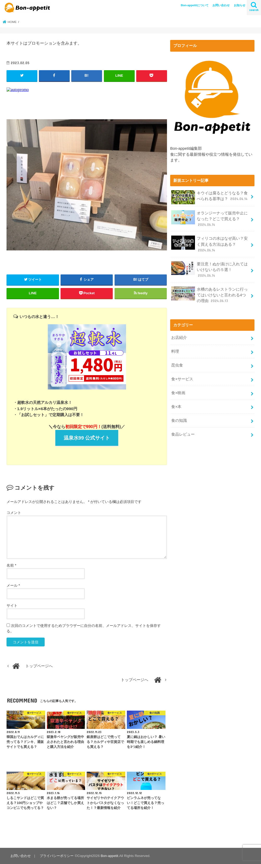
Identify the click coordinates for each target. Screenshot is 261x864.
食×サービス (182, 379)
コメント (14, 513)
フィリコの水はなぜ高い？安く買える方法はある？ (209, 244)
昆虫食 (177, 365)
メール (13, 585)
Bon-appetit (109, 856)
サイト (12, 605)
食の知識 (179, 420)
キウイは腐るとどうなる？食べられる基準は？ (209, 197)
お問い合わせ (221, 5)
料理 (175, 351)
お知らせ (239, 5)
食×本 (176, 407)
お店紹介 (179, 337)
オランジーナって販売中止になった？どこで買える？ (209, 218)
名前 (11, 565)
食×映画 (178, 393)
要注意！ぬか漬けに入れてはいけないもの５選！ (209, 269)
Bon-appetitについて (195, 5)
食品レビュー (183, 434)
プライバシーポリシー (57, 856)
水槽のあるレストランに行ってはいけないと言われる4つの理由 (209, 294)
